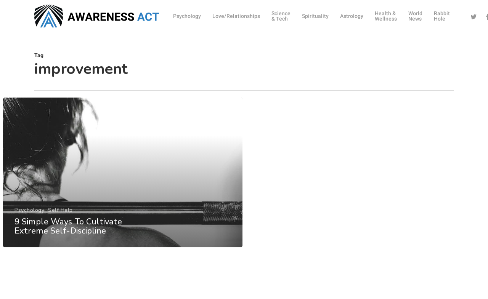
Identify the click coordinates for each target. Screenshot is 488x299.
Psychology (29, 214)
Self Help (60, 214)
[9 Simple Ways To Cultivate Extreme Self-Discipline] (122, 176)
